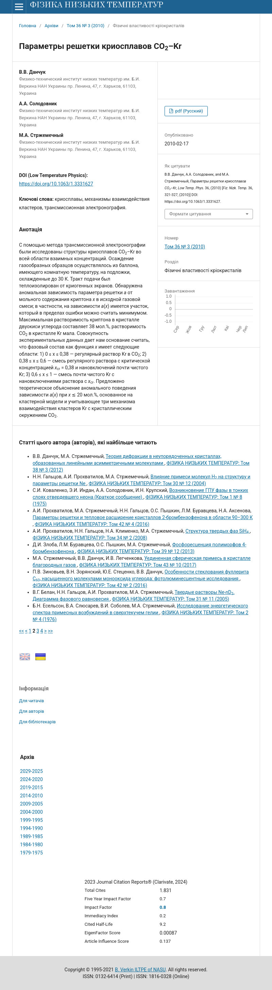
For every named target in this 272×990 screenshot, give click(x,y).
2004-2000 (31, 812)
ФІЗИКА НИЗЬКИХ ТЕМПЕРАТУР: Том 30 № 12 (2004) (147, 483)
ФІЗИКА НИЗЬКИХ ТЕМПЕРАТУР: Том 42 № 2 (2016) (90, 585)
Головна (27, 25)
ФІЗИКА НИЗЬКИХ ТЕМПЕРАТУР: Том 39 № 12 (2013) (135, 551)
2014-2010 (31, 795)
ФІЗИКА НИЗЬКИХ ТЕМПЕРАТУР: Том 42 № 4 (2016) (92, 524)
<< (21, 631)
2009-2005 (31, 804)
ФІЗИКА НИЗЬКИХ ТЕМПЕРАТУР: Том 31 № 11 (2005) (170, 599)
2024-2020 (31, 779)
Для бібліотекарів (37, 721)
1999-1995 (31, 820)
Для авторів (31, 711)
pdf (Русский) (188, 110)
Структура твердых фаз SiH (217, 531)
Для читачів (31, 700)
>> (50, 631)
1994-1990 (31, 828)
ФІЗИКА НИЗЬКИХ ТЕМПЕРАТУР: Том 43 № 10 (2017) (138, 565)
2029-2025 (31, 771)
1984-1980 (31, 844)
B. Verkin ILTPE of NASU (140, 969)
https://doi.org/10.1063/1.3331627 (56, 184)
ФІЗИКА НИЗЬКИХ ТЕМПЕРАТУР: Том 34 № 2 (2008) (90, 538)
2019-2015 (31, 787)
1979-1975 (31, 852)
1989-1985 (31, 836)
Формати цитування (190, 213)
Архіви (51, 25)
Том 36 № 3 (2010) (85, 25)
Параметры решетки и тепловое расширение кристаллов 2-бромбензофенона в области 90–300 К (143, 517)
